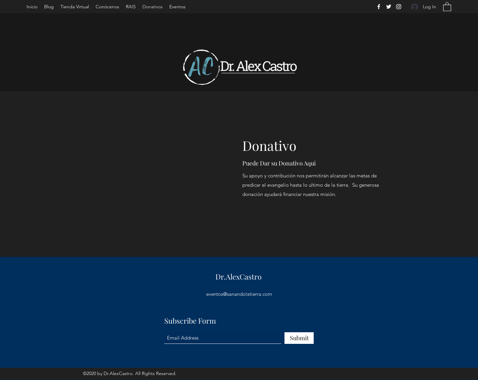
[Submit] (299, 338)
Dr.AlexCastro (238, 277)
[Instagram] (398, 6)
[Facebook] (378, 6)
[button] (447, 6)
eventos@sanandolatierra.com (239, 294)
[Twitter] (388, 6)
